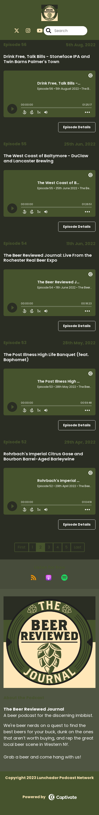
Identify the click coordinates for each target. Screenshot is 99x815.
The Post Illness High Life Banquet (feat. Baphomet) (46, 357)
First (22, 547)
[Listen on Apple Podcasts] (48, 577)
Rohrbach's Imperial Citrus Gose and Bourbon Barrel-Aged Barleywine (43, 456)
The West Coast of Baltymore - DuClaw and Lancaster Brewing (46, 158)
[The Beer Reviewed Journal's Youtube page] (37, 30)
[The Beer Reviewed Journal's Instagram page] (25, 30)
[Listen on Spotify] (64, 577)
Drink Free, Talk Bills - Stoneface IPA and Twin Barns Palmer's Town (47, 58)
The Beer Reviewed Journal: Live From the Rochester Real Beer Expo (48, 257)
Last (77, 547)
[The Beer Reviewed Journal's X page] (16, 30)
